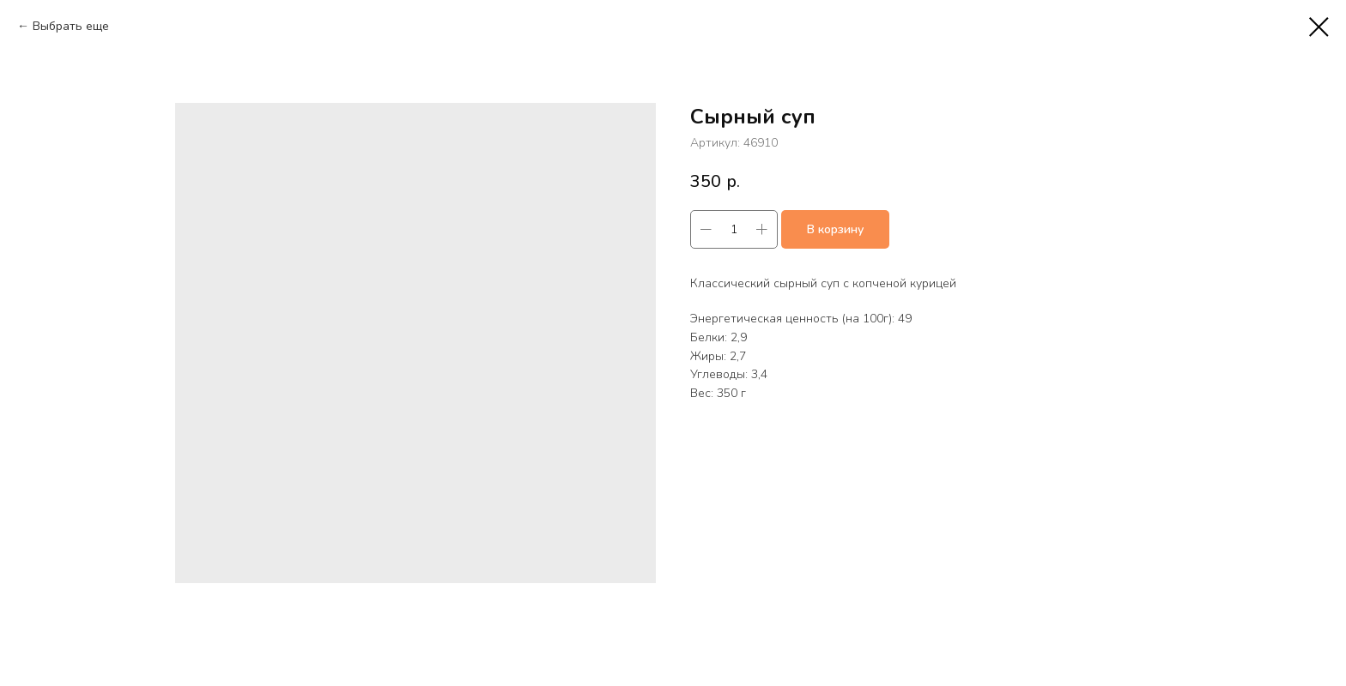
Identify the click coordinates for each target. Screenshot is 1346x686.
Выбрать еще (71, 26)
